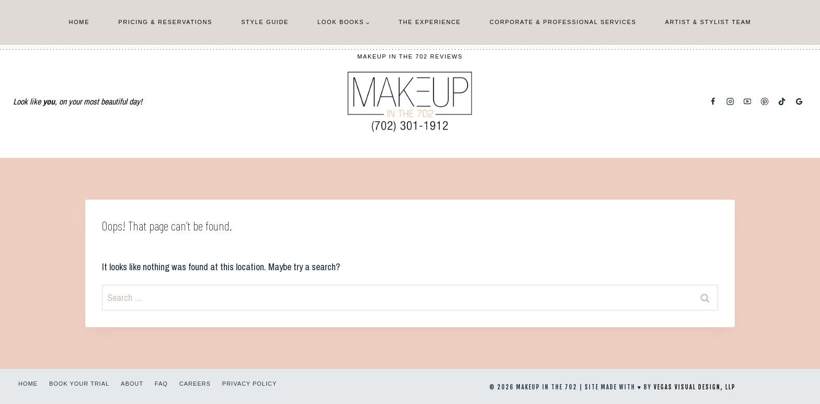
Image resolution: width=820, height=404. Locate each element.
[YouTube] (747, 101)
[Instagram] (730, 101)
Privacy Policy (249, 383)
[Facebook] (713, 101)
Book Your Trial (79, 383)
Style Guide (265, 22)
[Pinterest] (764, 101)
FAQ (161, 383)
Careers (195, 383)
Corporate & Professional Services (562, 22)
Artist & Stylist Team (708, 22)
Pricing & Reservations (165, 22)
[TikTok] (782, 101)
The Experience (429, 22)
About (132, 383)
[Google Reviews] (799, 101)
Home (79, 22)
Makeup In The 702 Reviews (410, 56)
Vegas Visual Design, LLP (695, 387)
